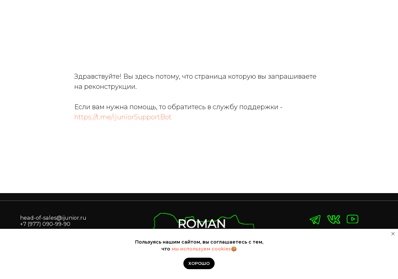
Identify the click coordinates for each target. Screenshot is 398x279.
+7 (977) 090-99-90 (45, 224)
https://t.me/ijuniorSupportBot (123, 117)
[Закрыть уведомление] (393, 233)
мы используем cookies (201, 249)
